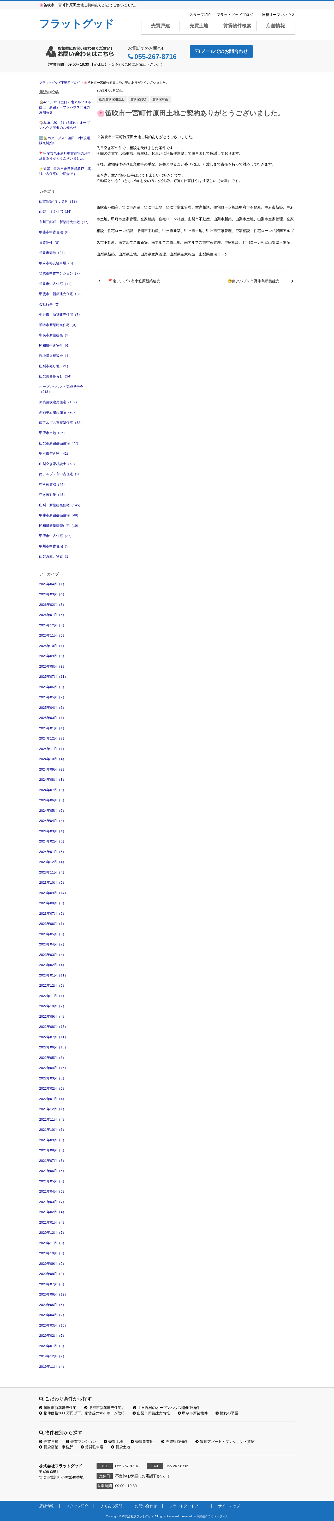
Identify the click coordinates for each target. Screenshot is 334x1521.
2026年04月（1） (52, 584)
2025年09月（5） (52, 656)
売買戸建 (160, 25)
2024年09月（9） (52, 769)
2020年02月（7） (52, 1335)
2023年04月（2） (52, 944)
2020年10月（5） (52, 1253)
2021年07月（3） (52, 1161)
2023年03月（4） (52, 955)
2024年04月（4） (52, 821)
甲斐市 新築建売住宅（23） (61, 294)
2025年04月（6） (52, 708)
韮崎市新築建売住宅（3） (58, 325)
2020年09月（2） (52, 1264)
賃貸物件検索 (237, 25)
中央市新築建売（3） (55, 335)
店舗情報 (275, 25)
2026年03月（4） (52, 594)
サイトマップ (229, 1506)
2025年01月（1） (52, 728)
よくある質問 (111, 1506)
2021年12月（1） (52, 1109)
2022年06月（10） (53, 1047)
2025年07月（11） (53, 677)
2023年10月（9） (52, 882)
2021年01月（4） (52, 1222)
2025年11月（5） (52, 635)
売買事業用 (142, 1441)
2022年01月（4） (52, 1099)
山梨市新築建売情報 (151, 1413)
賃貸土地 (120, 1447)
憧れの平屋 (227, 1413)
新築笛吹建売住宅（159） (59, 402)
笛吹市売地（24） (53, 253)
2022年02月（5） (52, 1088)
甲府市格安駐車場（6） (57, 263)
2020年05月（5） (52, 1305)
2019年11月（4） (52, 1367)
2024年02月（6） (52, 841)
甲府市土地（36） (53, 433)
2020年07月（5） (52, 1284)
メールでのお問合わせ (221, 51)
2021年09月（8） (52, 1140)
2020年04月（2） (52, 1315)
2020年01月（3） (52, 1346)
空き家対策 (160, 99)
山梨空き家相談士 (111, 99)
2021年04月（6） (52, 1191)
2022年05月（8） (52, 1058)
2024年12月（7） (52, 738)
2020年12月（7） (52, 1233)
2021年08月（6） (52, 1150)
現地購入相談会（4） (55, 356)
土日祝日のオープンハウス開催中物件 (166, 1408)
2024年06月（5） (52, 800)
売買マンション (81, 1441)
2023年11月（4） (52, 872)
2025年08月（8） (52, 666)
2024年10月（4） (52, 759)
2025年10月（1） (52, 646)
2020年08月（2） (52, 1274)
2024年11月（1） (52, 749)
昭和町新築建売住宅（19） (59, 526)
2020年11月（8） (52, 1243)
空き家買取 (138, 99)
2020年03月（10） (53, 1325)
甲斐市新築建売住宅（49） (59, 515)
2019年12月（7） (52, 1356)
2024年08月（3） (52, 779)
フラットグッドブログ (235, 15)
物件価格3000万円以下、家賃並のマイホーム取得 (82, 1413)
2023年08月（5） (52, 903)
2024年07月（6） (52, 790)
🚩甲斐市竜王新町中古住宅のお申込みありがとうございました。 (65, 156)
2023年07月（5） (52, 913)
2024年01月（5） (52, 852)
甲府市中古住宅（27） (56, 536)
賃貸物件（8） (50, 243)
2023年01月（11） (53, 975)
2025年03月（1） (52, 718)
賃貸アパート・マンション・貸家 (225, 1441)
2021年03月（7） (52, 1202)
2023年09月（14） (53, 893)
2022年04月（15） (53, 1068)
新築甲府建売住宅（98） (58, 412)
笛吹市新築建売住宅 (57, 1408)
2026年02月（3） (52, 605)
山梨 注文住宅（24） (56, 211)
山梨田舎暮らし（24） (56, 376)
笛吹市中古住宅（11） (56, 284)
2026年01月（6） (52, 615)
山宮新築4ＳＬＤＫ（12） (59, 201)
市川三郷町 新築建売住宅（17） (64, 222)
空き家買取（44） (53, 484)
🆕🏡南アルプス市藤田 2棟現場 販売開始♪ (65, 140)
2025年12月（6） (52, 625)
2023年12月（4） (52, 862)
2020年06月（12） (53, 1294)
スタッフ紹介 (200, 15)
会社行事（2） (50, 304)
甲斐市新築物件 (193, 1413)
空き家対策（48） (53, 495)
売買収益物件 (174, 1441)
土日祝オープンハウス (276, 15)
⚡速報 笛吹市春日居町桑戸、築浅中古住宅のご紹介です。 (65, 171)
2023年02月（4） (52, 965)
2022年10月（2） (52, 1006)
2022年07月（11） (53, 1037)
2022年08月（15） (53, 1027)
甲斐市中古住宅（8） (55, 232)
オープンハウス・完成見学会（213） (61, 389)
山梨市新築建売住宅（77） (59, 443)
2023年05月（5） (52, 934)
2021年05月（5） (52, 1181)
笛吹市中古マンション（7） (60, 273)
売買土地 (198, 25)
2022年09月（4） (52, 1016)
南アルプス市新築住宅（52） (61, 423)
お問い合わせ (146, 1506)
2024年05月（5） (52, 811)
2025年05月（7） (52, 697)
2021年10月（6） (52, 1130)
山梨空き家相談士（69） (58, 464)
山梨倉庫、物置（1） (55, 556)
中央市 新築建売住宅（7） (60, 314)
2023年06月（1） (52, 924)
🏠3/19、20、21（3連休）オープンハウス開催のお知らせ (64, 125)
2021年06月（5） (52, 1171)
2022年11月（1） (52, 996)
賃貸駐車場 (92, 1447)
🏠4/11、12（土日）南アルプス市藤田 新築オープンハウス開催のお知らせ (65, 107)
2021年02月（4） (52, 1212)
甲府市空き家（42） (54, 453)
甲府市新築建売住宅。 (104, 1408)
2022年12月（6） (52, 985)
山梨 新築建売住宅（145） (60, 505)
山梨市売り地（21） (54, 366)
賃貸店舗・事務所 (56, 1447)
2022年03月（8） (52, 1078)
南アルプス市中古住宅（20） (61, 474)
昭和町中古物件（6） (55, 345)
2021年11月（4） (52, 1119)
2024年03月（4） (52, 831)
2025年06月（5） (52, 687)
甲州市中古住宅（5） (55, 546)
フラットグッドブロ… (187, 1506)
